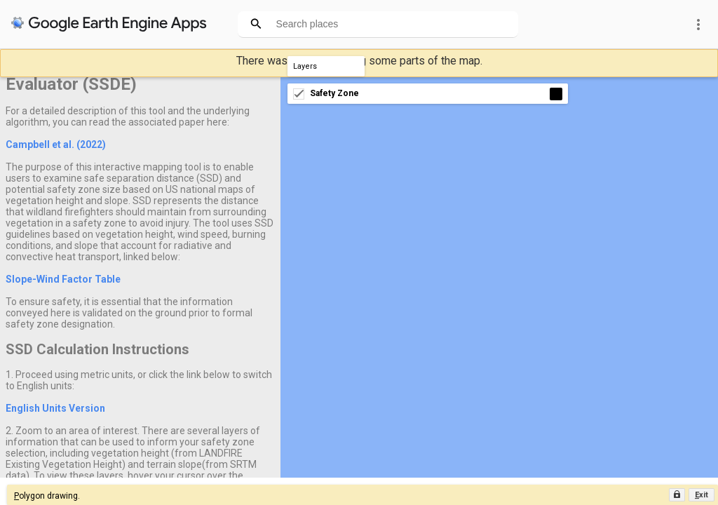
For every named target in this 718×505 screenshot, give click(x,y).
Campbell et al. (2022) (56, 144)
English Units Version (55, 408)
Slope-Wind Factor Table (63, 279)
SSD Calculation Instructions (97, 349)
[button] (701, 494)
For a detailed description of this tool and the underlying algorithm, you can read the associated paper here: (128, 116)
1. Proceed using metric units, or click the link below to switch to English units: (139, 380)
